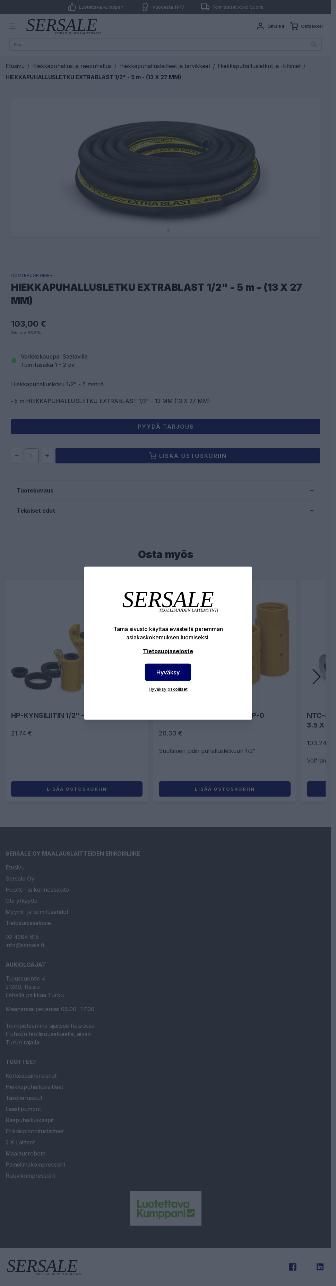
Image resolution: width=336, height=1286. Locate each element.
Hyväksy (168, 672)
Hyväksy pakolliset (168, 688)
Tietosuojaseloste (168, 650)
